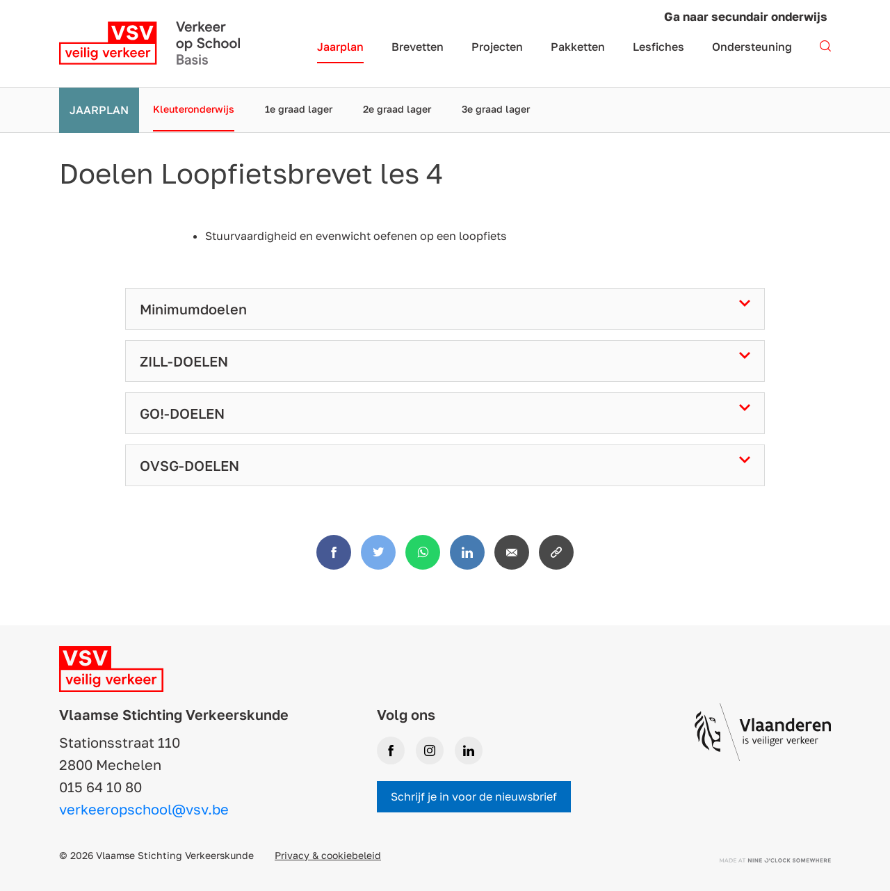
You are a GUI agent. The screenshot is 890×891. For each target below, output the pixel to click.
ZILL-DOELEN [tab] (184, 361)
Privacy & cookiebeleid (328, 855)
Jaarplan (99, 110)
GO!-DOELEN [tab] (182, 413)
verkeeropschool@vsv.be (144, 809)
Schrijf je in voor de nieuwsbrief (474, 796)
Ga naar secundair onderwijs (745, 16)
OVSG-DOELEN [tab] (189, 465)
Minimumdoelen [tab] (193, 308)
